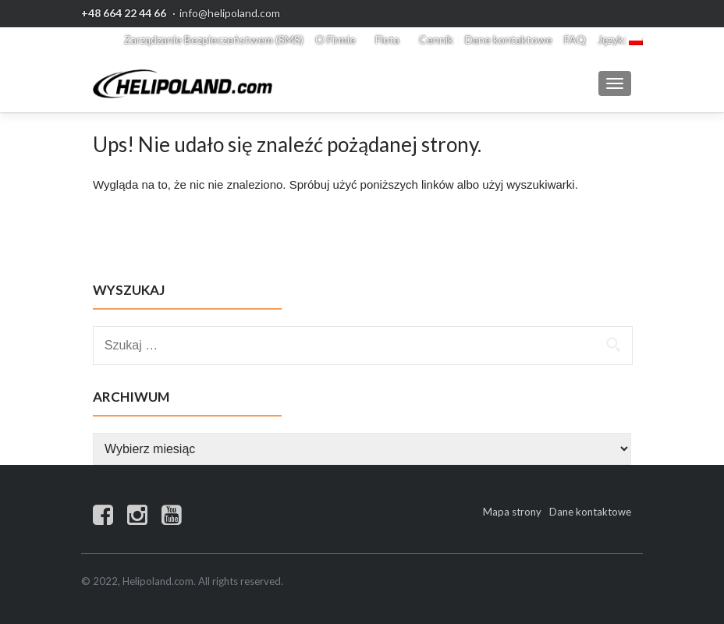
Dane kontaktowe (508, 39)
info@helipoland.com (229, 13)
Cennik (436, 39)
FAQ (575, 39)
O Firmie (335, 39)
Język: (620, 39)
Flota (387, 39)
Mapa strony (512, 511)
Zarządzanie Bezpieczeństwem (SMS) (213, 39)
